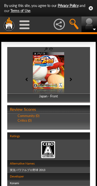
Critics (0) (25, 120)
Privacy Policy (68, 5)
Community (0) (28, 116)
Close (91, 8)
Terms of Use (20, 11)
